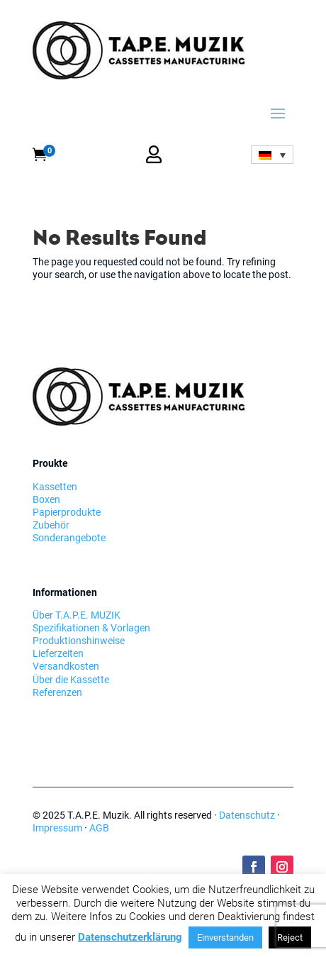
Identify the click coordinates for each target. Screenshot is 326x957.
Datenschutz (247, 815)
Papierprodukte (67, 512)
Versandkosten (66, 666)
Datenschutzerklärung (130, 937)
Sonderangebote (69, 537)
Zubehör (51, 525)
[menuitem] (272, 154)
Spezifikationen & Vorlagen (91, 628)
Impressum (57, 828)
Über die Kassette (71, 679)
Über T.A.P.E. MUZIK (76, 615)
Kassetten (55, 486)
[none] (272, 154)
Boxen (46, 499)
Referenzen (57, 692)
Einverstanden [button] (225, 937)
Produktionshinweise (79, 640)
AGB (99, 828)
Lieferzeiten (58, 653)
